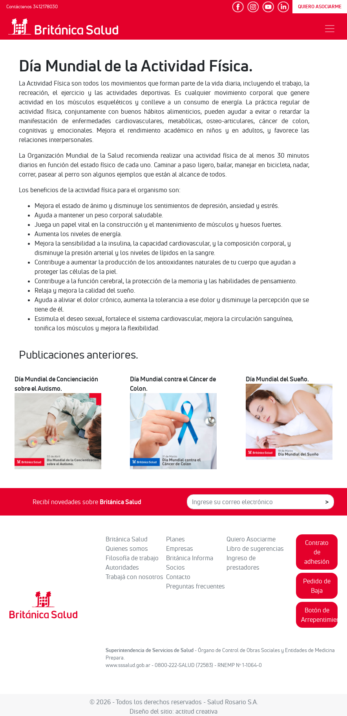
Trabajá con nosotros (134, 577)
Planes (175, 539)
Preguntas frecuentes (195, 586)
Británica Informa (189, 558)
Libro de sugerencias (255, 548)
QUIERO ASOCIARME (320, 6)
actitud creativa (196, 711)
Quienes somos (127, 548)
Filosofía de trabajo (132, 558)
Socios (175, 567)
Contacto (178, 577)
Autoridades (122, 567)
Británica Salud (127, 539)
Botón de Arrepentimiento (319, 614)
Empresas (179, 548)
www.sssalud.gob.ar (128, 665)
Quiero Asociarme (251, 539)
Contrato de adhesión (316, 552)
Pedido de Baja (317, 585)
